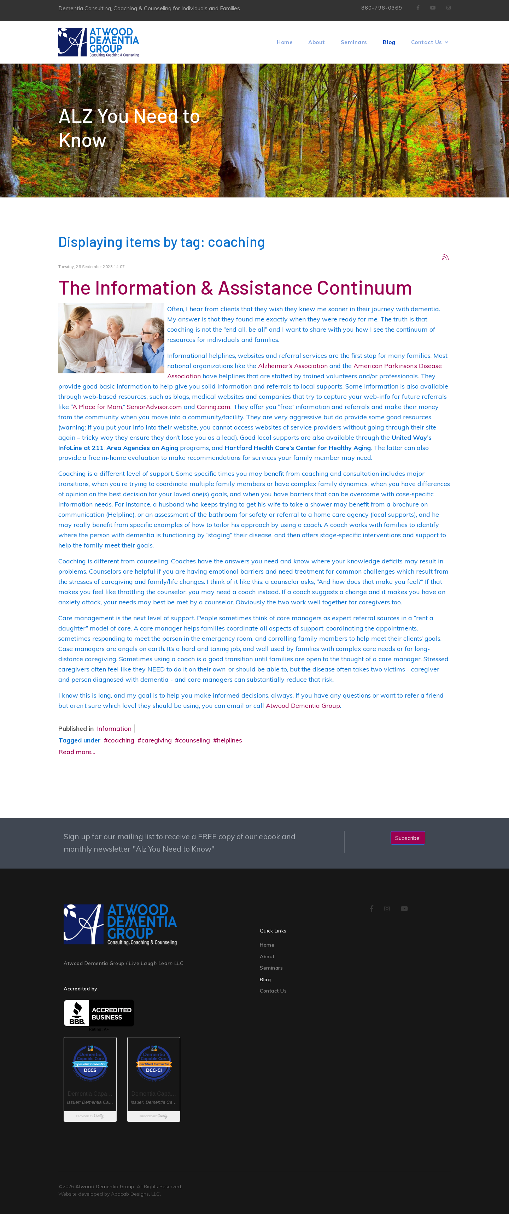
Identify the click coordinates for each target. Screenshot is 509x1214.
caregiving (156, 740)
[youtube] (404, 909)
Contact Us (426, 42)
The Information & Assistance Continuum (235, 286)
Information (114, 728)
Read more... (76, 752)
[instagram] (387, 909)
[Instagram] (448, 8)
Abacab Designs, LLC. (136, 1194)
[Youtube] (433, 8)
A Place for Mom (97, 407)
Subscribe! (408, 837)
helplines (229, 740)
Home (285, 42)
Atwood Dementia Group (303, 705)
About (316, 42)
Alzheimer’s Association (293, 366)
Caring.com (213, 407)
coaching (121, 740)
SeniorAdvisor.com (154, 407)
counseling (194, 740)
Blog (389, 42)
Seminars (354, 42)
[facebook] (418, 8)
